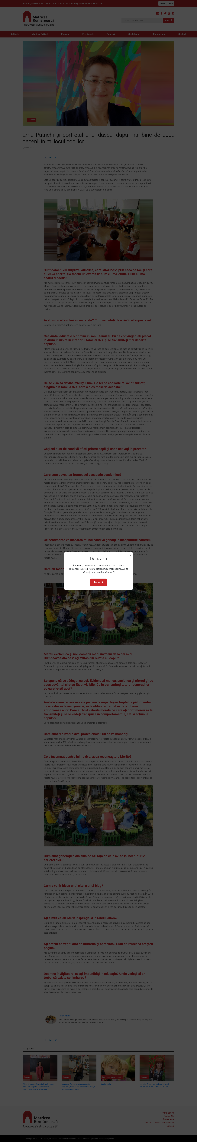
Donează (98, 582)
